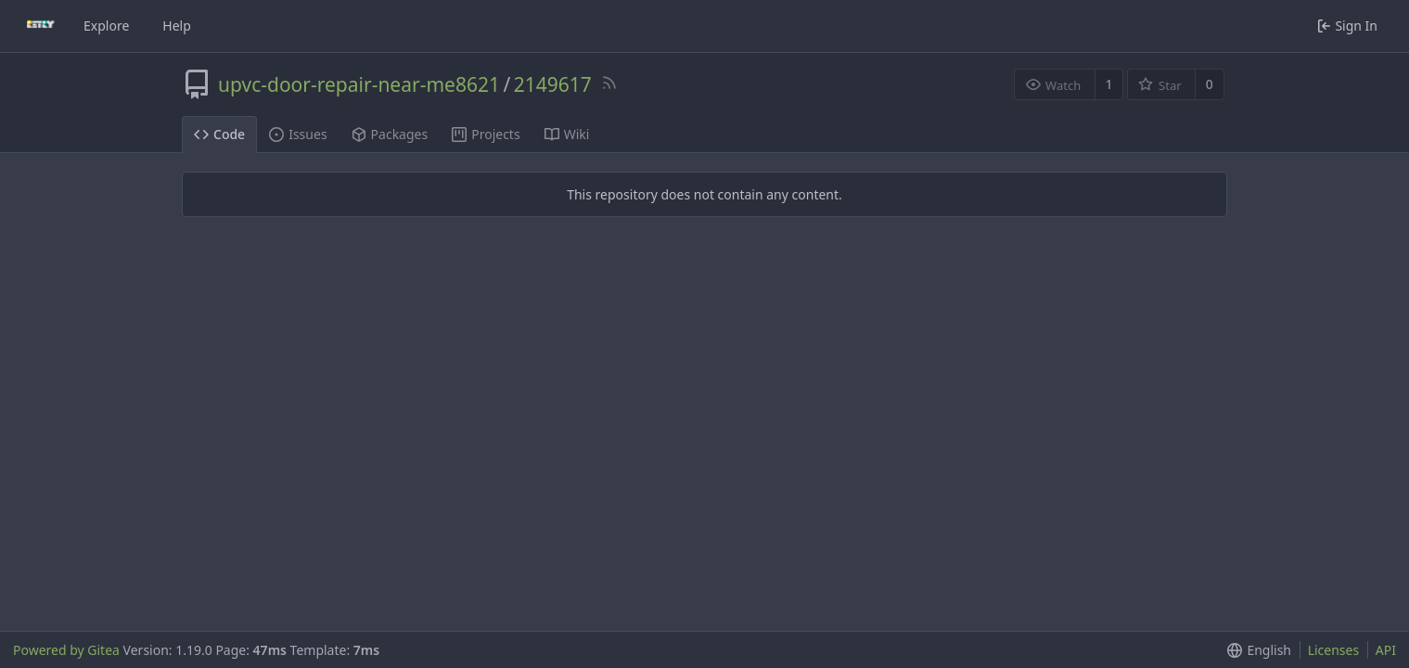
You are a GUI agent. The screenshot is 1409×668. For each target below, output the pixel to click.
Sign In (1347, 25)
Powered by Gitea (66, 650)
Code (219, 134)
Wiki (567, 134)
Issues (298, 134)
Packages (390, 134)
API (1386, 650)
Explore (106, 25)
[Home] (41, 26)
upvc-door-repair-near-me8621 (359, 84)
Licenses (1334, 650)
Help (176, 25)
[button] (1255, 650)
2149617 (553, 84)
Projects (485, 134)
